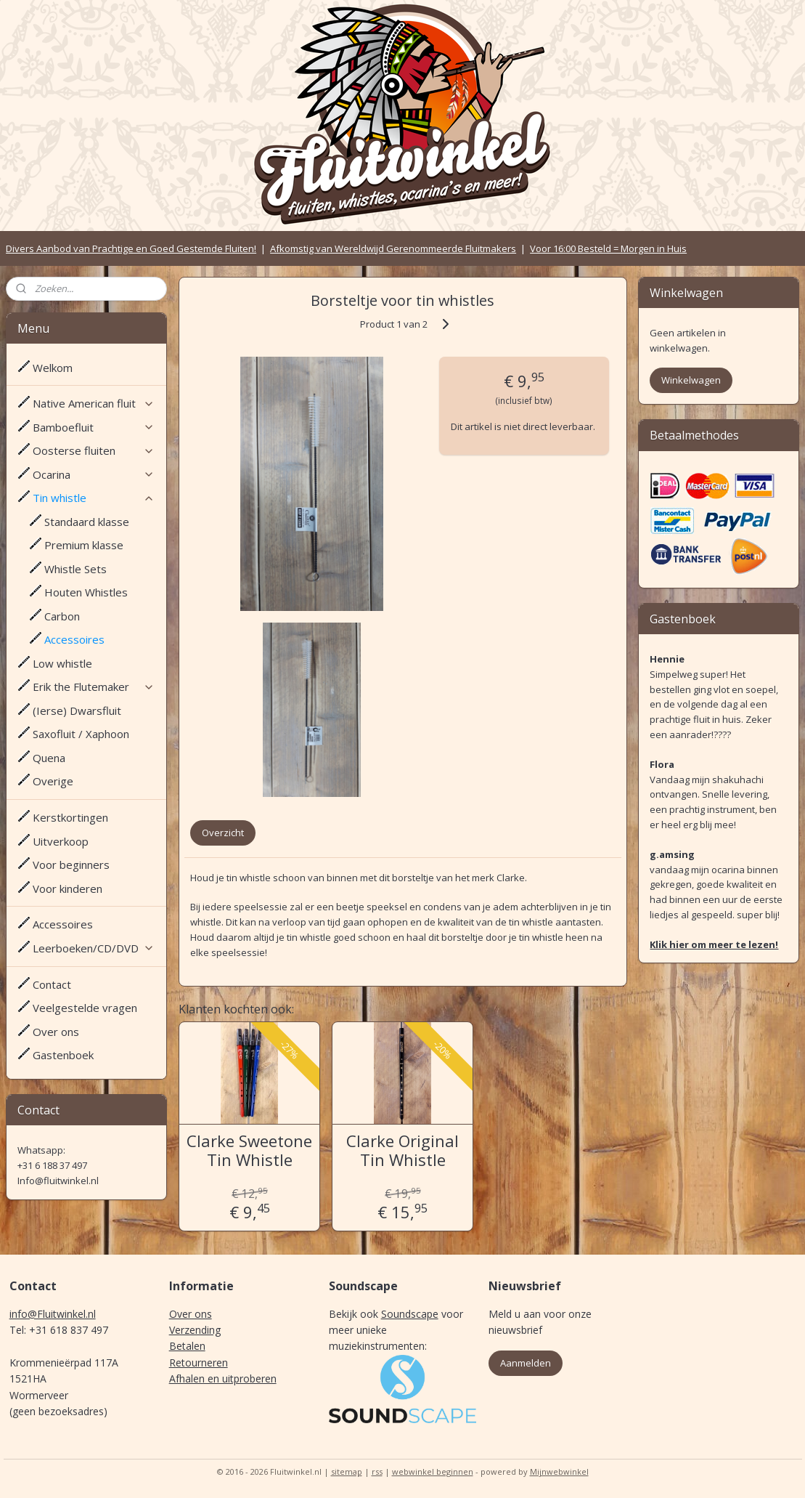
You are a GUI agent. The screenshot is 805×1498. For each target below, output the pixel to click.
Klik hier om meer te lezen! (714, 944)
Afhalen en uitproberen (223, 1378)
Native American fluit (93, 403)
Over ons (56, 1031)
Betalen (187, 1346)
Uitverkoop (61, 841)
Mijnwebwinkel (559, 1471)
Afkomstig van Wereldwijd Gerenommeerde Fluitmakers (393, 248)
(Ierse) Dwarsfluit (77, 710)
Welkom (53, 367)
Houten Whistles (86, 592)
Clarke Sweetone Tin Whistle (249, 1150)
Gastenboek (63, 1055)
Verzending (195, 1330)
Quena (49, 757)
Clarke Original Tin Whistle (402, 1150)
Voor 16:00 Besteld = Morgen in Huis (608, 248)
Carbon (62, 616)
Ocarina (93, 474)
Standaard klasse (86, 521)
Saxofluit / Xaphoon (81, 733)
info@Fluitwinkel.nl (52, 1314)
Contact (52, 984)
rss (377, 1471)
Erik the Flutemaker (93, 686)
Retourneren (198, 1362)
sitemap (346, 1471)
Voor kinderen (67, 888)
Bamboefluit (93, 427)
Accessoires (74, 639)
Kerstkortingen (70, 817)
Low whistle (62, 663)
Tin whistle (93, 497)
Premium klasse (83, 545)
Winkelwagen (691, 379)
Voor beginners (71, 864)
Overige (53, 781)
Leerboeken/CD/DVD (93, 948)
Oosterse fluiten (93, 450)
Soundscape (409, 1314)
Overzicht (223, 832)
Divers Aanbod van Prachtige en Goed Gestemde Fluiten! (131, 248)
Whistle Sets (75, 569)
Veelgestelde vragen (85, 1007)
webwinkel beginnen (432, 1471)
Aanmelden (525, 1362)
